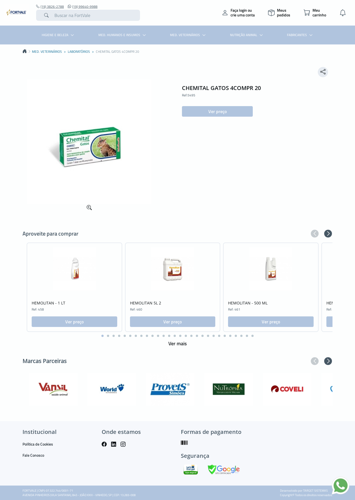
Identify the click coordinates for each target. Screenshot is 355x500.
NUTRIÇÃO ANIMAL (247, 35)
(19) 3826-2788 (50, 7)
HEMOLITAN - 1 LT (48, 303)
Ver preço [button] (217, 111)
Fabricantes (300, 35)
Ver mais (177, 343)
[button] (314, 233)
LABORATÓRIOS (79, 52)
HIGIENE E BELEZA (58, 35)
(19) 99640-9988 (83, 7)
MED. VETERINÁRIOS (188, 35)
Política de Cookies (37, 444)
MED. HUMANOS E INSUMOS (122, 35)
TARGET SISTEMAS (315, 490)
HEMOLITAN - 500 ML (248, 303)
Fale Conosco (33, 455)
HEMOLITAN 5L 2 (145, 303)
